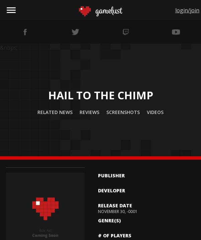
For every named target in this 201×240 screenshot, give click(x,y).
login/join (187, 10)
